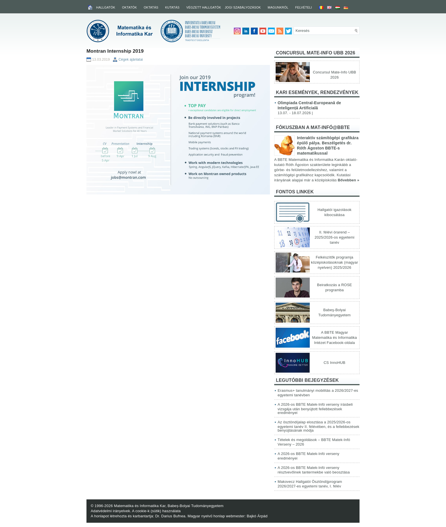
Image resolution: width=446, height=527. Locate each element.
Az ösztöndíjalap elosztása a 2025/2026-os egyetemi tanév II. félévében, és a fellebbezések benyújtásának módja (318, 426)
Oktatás (151, 7)
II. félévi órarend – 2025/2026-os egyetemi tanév (334, 237)
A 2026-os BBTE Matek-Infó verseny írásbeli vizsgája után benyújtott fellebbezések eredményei (315, 408)
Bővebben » (348, 180)
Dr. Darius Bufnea (170, 516)
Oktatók (129, 7)
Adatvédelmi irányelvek (110, 511)
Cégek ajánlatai (131, 59)
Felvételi (303, 7)
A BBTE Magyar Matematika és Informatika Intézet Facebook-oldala (334, 337)
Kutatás (172, 7)
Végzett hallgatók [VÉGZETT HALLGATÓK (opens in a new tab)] (203, 7)
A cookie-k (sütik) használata (156, 511)
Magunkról (278, 7)
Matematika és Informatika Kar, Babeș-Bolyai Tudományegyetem (168, 506)
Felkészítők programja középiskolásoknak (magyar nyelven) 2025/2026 (334, 262)
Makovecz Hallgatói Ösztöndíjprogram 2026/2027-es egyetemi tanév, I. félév (310, 483)
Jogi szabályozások (243, 7)
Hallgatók (105, 7)
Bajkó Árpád (257, 516)
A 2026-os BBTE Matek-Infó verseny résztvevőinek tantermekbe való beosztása (314, 470)
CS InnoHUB (334, 362)
